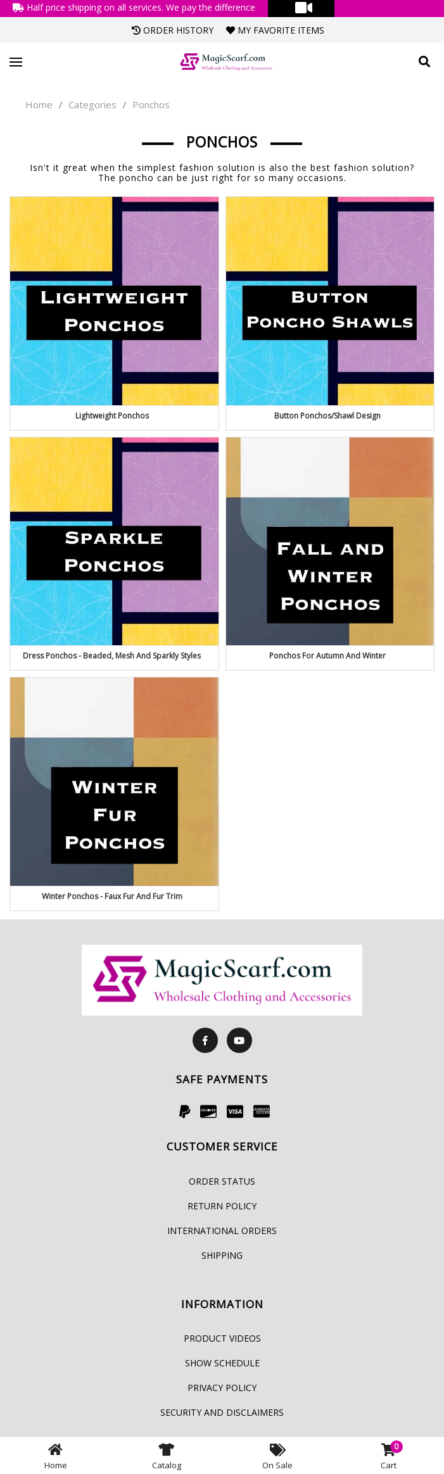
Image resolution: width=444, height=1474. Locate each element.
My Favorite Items (275, 30)
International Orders (222, 1231)
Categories (92, 104)
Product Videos (222, 1338)
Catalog (166, 1455)
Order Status (222, 1181)
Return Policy (222, 1206)
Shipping (222, 1255)
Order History (172, 30)
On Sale (277, 1455)
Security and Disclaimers (222, 1412)
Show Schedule (222, 1363)
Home (39, 104)
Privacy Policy (222, 1388)
